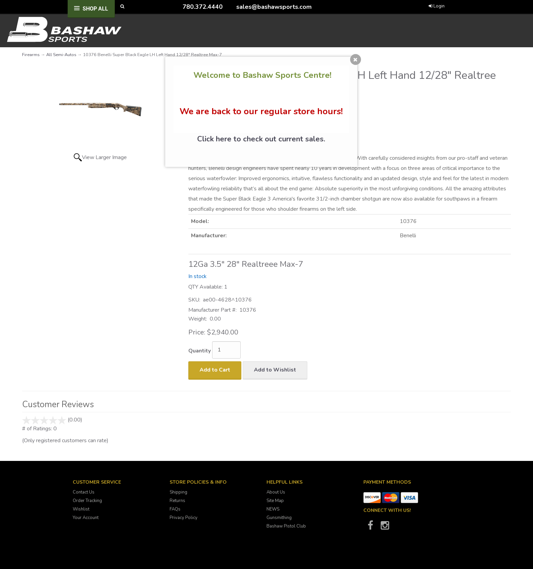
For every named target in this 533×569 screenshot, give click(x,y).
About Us (275, 492)
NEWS (272, 509)
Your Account (86, 518)
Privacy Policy (183, 518)
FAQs (175, 509)
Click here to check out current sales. (261, 139)
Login (437, 6)
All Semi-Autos (61, 55)
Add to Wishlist (275, 370)
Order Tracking (87, 501)
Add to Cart (215, 370)
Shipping (178, 492)
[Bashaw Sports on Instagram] (385, 527)
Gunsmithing (279, 518)
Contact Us (83, 492)
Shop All (95, 8)
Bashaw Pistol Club (286, 526)
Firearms (31, 55)
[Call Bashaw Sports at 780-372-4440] (177, 6)
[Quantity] (226, 350)
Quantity (199, 351)
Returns (177, 501)
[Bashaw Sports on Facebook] (370, 527)
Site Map (275, 501)
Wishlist (81, 509)
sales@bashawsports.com (274, 7)
